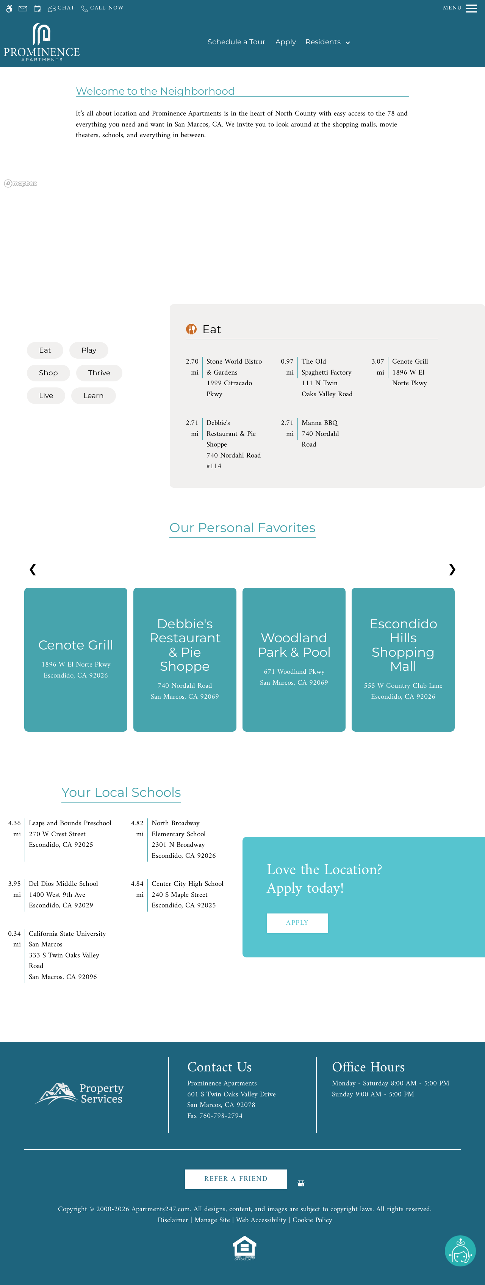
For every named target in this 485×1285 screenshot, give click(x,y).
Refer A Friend (236, 1179)
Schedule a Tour (237, 41)
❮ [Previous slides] (33, 570)
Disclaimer (173, 1220)
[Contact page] (23, 8)
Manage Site (212, 1220)
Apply (285, 41)
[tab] (45, 350)
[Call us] (102, 8)
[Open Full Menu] (460, 8)
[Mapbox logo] (20, 183)
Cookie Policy (312, 1220)
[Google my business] (301, 1186)
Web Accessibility (261, 1220)
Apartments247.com (160, 1209)
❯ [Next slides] (452, 570)
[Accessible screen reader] (9, 8)
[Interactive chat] (61, 8)
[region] (242, 241)
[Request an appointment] (37, 8)
